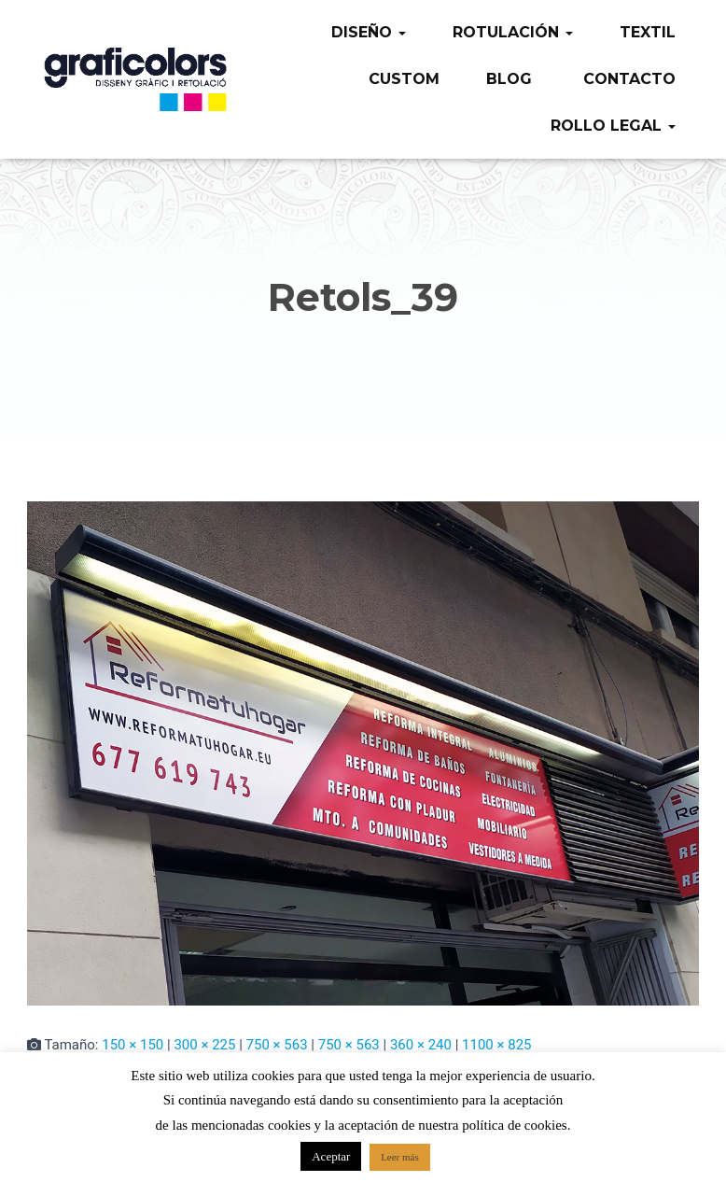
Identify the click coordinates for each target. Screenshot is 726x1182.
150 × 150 (132, 1044)
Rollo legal (613, 125)
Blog (509, 79)
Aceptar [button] (331, 1156)
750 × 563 (277, 1044)
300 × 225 (204, 1044)
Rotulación (513, 32)
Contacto (627, 79)
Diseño (368, 32)
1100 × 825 (496, 1044)
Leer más (400, 1156)
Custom (404, 79)
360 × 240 (421, 1044)
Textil (648, 32)
